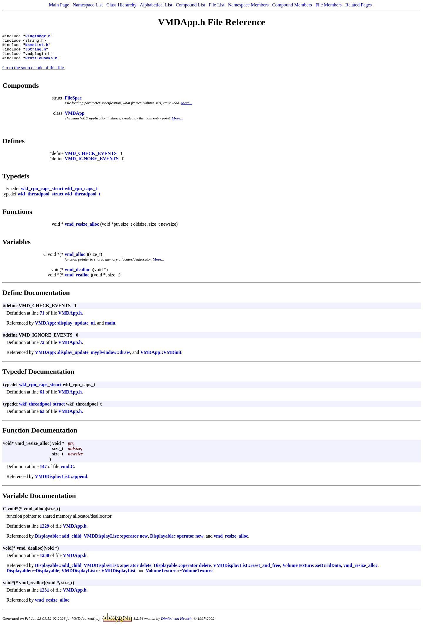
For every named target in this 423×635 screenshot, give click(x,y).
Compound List (190, 4)
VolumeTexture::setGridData (311, 570)
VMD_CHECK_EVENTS (91, 158)
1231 (44, 595)
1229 (44, 531)
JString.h (35, 52)
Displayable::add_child (58, 541)
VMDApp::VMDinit (161, 357)
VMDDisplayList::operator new (116, 541)
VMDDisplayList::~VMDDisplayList (98, 575)
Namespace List (88, 4)
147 (43, 471)
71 (42, 318)
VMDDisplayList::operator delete (117, 570)
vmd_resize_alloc (82, 229)
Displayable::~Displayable (32, 575)
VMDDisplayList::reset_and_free (246, 570)
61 (42, 397)
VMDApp (75, 118)
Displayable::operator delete (182, 570)
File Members (328, 4)
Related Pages (358, 4)
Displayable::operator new (176, 541)
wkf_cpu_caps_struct (42, 193)
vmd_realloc (77, 280)
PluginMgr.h (38, 36)
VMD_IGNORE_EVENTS (91, 163)
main (110, 328)
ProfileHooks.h (41, 63)
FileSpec (73, 103)
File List (216, 4)
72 (42, 347)
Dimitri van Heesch (176, 624)
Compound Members (292, 4)
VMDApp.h (70, 318)
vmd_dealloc (77, 274)
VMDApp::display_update (61, 357)
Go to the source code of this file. (33, 72)
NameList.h (36, 47)
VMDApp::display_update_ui (65, 328)
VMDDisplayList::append (61, 481)
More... (186, 108)
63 (42, 416)
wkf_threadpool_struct (40, 199)
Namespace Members (248, 4)
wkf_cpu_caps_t (81, 193)
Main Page (59, 4)
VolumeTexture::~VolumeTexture (179, 575)
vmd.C (67, 471)
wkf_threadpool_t (82, 199)
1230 (44, 560)
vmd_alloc (75, 259)
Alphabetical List (156, 4)
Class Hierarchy (121, 4)
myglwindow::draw (110, 357)
